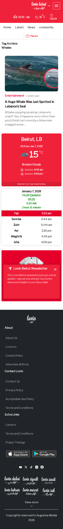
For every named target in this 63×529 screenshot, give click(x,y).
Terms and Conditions (19, 407)
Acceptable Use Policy (20, 399)
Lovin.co (11, 346)
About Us (11, 338)
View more (31, 504)
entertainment (14, 95)
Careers (11, 424)
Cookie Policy (14, 355)
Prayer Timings (15, 442)
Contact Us (13, 381)
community (46, 27)
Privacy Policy (14, 390)
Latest (19, 27)
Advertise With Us (17, 364)
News (31, 27)
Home (7, 27)
